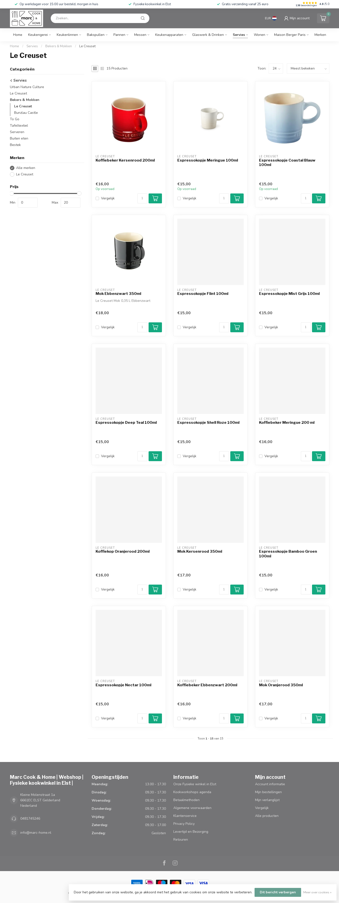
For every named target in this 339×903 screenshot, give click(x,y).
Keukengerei (38, 34)
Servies (239, 34)
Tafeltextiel (19, 125)
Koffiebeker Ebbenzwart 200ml (207, 685)
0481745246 (30, 818)
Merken (320, 34)
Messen (140, 34)
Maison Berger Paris (290, 34)
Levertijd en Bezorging (190, 831)
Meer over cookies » (317, 892)
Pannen (119, 34)
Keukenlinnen (67, 34)
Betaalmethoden (186, 800)
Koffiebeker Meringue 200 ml (286, 422)
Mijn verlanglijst (267, 800)
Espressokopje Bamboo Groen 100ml (288, 553)
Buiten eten (19, 138)
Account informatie (270, 784)
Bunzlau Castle (26, 112)
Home (17, 34)
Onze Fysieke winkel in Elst (194, 784)
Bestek (15, 145)
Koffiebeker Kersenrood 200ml (125, 160)
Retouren (180, 839)
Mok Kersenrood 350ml (199, 551)
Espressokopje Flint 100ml (202, 293)
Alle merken (25, 168)
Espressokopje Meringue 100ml (207, 160)
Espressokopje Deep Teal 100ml (126, 422)
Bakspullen (95, 34)
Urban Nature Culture (27, 87)
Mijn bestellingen (268, 792)
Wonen (259, 34)
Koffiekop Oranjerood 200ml (123, 551)
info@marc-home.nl (35, 832)
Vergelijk (108, 198)
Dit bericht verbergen (278, 892)
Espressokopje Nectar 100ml (123, 685)
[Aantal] (142, 198)
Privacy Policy (184, 823)
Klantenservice (185, 815)
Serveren (17, 132)
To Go (14, 119)
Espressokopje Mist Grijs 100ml (289, 293)
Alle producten (267, 815)
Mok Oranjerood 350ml (281, 685)
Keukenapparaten (169, 34)
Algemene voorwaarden (192, 808)
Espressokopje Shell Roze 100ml (208, 422)
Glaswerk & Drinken (208, 34)
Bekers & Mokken (58, 46)
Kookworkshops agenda (192, 792)
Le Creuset (87, 46)
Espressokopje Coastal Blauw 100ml (287, 162)
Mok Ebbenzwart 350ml (118, 293)
